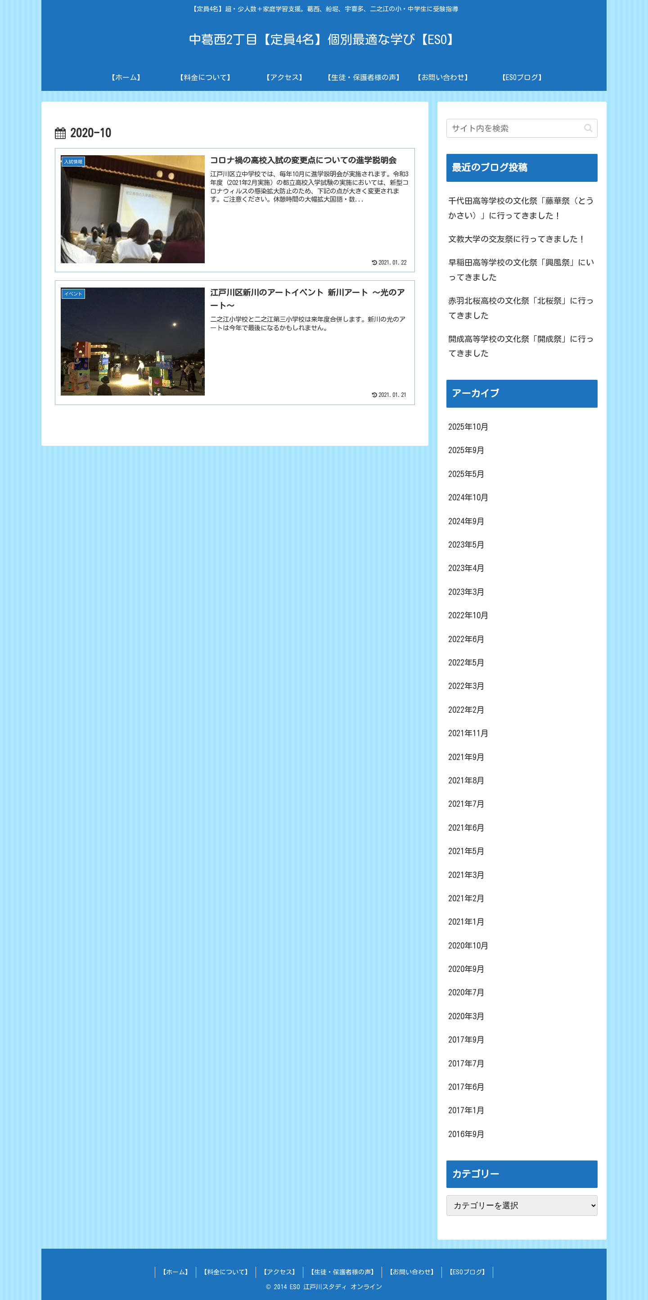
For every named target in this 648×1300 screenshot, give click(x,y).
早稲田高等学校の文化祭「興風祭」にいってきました (521, 269)
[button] (588, 128)
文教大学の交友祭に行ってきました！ (517, 239)
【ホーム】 (175, 1272)
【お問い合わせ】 (412, 1272)
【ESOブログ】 (467, 1272)
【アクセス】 (279, 1272)
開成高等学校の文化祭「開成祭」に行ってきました (521, 346)
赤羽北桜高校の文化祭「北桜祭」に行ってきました (521, 308)
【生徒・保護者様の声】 (342, 1272)
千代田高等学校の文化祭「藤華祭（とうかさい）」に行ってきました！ (521, 208)
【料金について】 (226, 1272)
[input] (522, 128)
